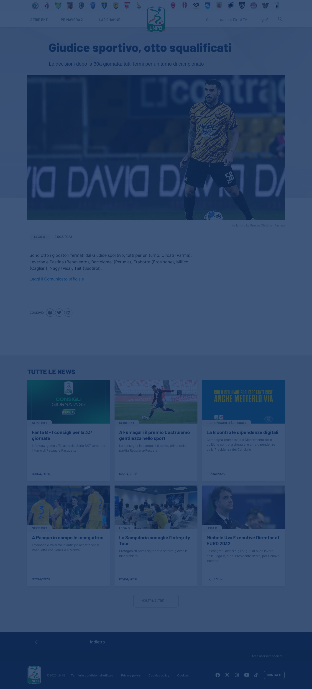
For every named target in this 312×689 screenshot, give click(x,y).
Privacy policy (131, 675)
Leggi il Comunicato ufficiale (57, 279)
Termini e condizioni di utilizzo (92, 675)
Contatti (274, 675)
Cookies (183, 675)
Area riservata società (267, 656)
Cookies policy (158, 675)
